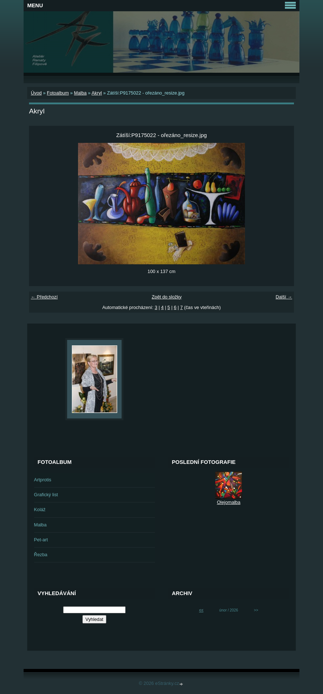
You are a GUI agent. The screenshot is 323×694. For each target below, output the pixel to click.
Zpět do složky (167, 297)
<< (201, 610)
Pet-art (41, 539)
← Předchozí (44, 297)
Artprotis (43, 479)
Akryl (96, 93)
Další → (283, 297)
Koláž (40, 509)
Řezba (41, 554)
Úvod (36, 93)
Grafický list (46, 494)
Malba (80, 93)
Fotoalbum (58, 93)
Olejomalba (229, 502)
